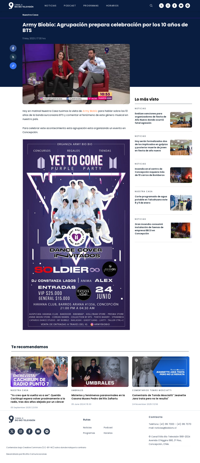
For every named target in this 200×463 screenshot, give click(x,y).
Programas (91, 5)
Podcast (70, 5)
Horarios (112, 5)
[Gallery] (100, 382)
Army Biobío (90, 111)
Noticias (50, 5)
